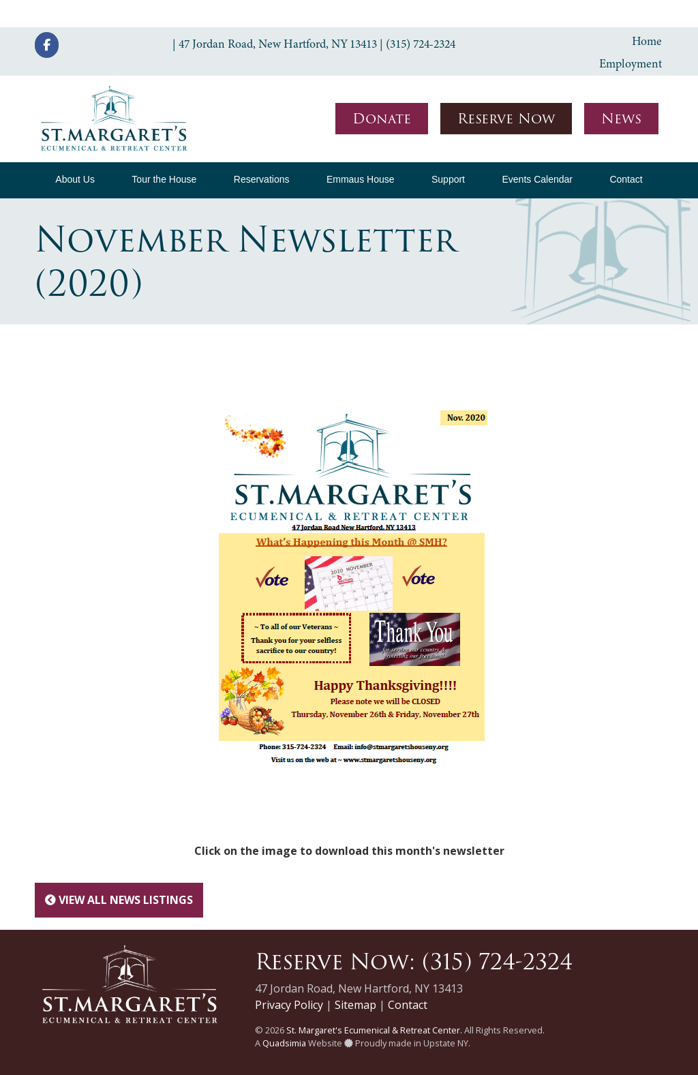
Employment (630, 63)
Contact (407, 1004)
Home (647, 41)
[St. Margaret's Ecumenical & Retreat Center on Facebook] (47, 45)
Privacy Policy (289, 1004)
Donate (381, 119)
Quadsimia (284, 1043)
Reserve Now (506, 119)
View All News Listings (119, 899)
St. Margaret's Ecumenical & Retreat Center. (374, 1030)
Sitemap (355, 1004)
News (621, 119)
